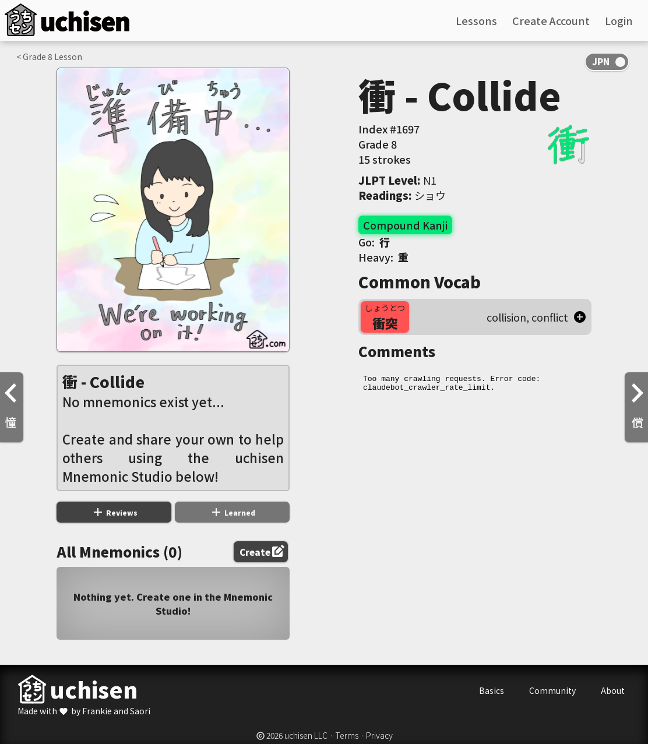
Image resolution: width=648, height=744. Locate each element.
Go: (374, 241)
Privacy (379, 735)
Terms (346, 735)
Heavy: (383, 257)
